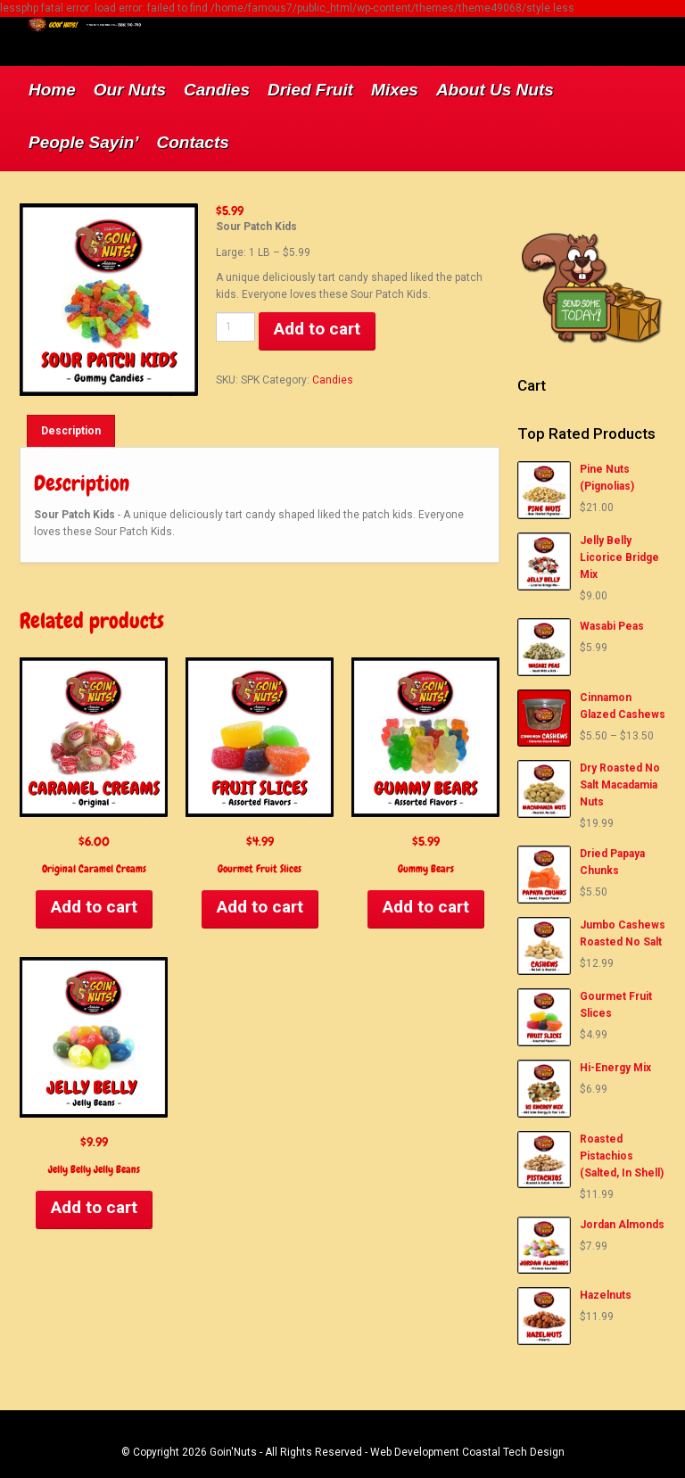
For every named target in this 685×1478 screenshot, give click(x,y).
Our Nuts (130, 89)
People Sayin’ (84, 142)
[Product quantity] (235, 327)
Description (71, 431)
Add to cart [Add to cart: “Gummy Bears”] (426, 906)
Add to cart (317, 328)
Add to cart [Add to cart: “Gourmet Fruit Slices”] (260, 906)
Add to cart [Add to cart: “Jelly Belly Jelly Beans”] (94, 1207)
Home (52, 89)
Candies (217, 89)
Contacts (193, 142)
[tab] (71, 431)
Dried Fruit (310, 89)
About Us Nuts (495, 89)
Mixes (394, 89)
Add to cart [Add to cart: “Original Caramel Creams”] (94, 906)
